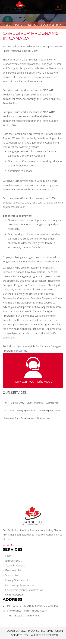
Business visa (52, 403)
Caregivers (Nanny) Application (19, 418)
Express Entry (17, 403)
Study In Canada (35, 403)
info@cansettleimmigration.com (27, 610)
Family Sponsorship (26, 410)
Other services (43, 418)
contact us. (20, 350)
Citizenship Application (50, 410)
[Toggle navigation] (58, 6)
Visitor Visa (9, 410)
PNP (6, 403)
